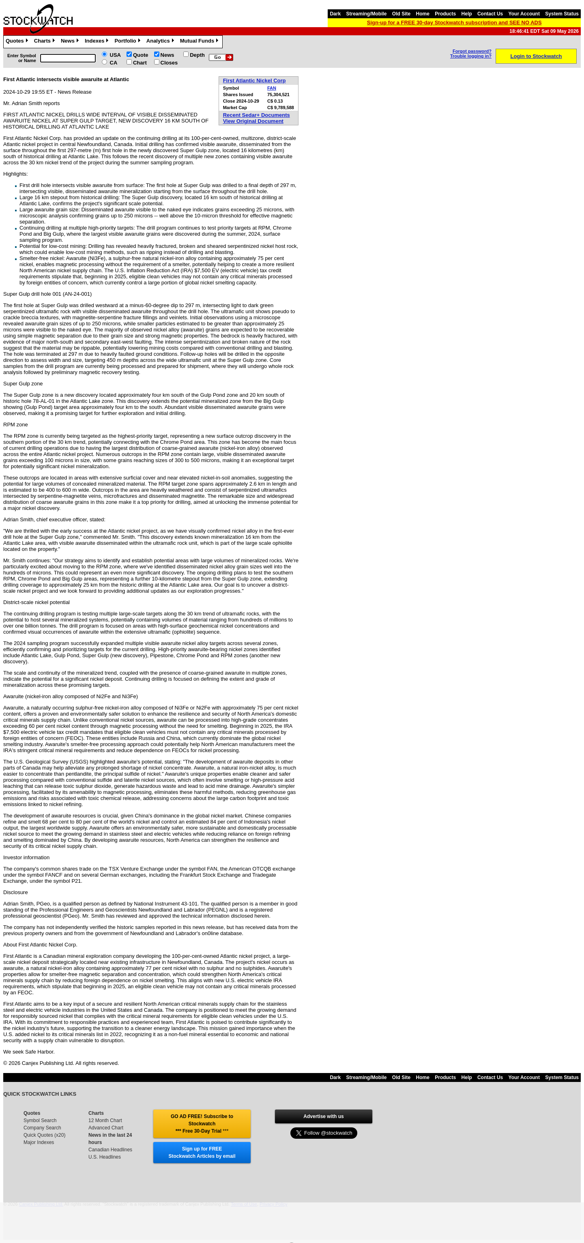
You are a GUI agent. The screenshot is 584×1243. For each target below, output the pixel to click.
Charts (45, 41)
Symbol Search (40, 1120)
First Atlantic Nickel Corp (254, 80)
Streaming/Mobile (366, 14)
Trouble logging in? (471, 56)
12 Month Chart (105, 1120)
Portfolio (128, 41)
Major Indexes (39, 1142)
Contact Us (490, 14)
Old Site (401, 14)
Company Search (42, 1128)
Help (467, 14)
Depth (197, 55)
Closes (169, 63)
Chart (140, 63)
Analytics (161, 41)
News (71, 41)
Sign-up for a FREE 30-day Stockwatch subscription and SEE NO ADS (454, 22)
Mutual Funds (200, 41)
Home (422, 14)
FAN (271, 88)
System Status (562, 14)
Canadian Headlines (110, 1150)
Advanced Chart (105, 1128)
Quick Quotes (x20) (44, 1135)
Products (445, 14)
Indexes (97, 41)
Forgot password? (472, 51)
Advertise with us (323, 1116)
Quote (140, 55)
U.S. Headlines (104, 1157)
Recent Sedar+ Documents (256, 115)
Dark (335, 14)
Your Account (524, 14)
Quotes (18, 41)
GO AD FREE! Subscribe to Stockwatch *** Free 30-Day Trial (202, 1124)
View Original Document (253, 121)
